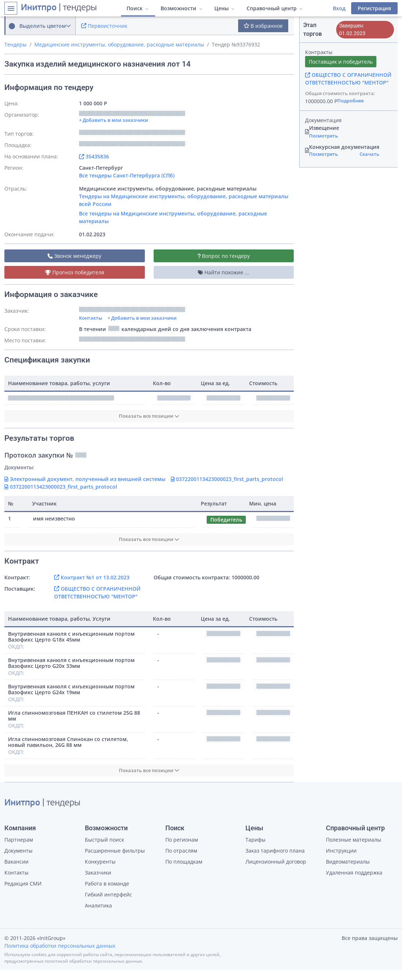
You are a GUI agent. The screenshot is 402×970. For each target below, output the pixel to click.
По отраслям (181, 850)
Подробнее (350, 100)
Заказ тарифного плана (275, 850)
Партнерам (18, 839)
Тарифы (255, 839)
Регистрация (374, 8)
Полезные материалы (353, 839)
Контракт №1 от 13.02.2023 (91, 577)
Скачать (369, 154)
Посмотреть (323, 135)
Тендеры (15, 44)
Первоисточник (104, 25)
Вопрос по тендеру (224, 255)
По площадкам (183, 861)
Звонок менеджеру (74, 255)
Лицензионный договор (275, 861)
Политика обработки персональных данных (59, 945)
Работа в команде (107, 883)
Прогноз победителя (74, 272)
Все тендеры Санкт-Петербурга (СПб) (126, 175)
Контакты (90, 318)
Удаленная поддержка (354, 872)
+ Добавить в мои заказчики (142, 318)
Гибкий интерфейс (108, 894)
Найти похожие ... (223, 272)
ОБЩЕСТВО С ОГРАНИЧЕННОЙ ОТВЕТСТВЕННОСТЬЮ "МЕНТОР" (348, 78)
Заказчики (98, 872)
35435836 (94, 156)
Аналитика (98, 905)
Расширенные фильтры (115, 850)
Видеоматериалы (348, 861)
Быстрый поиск (104, 839)
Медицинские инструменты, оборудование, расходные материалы (119, 44)
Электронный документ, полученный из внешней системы (84, 478)
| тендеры (59, 8)
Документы (18, 850)
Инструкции (341, 850)
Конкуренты (100, 861)
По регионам (181, 839)
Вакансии (16, 861)
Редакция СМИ (23, 883)
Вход (339, 8)
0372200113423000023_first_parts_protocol (227, 478)
